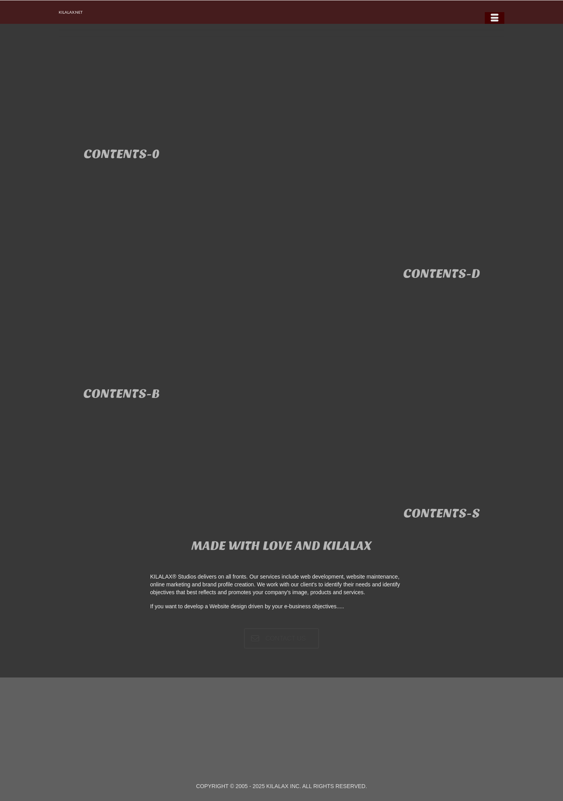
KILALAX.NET (70, 12)
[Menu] (494, 18)
